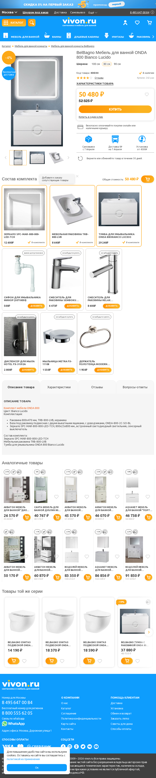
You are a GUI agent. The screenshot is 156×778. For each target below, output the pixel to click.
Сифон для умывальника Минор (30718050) (135, 235)
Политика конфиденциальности (81, 718)
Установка (117, 708)
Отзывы (99, 78)
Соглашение (68, 713)
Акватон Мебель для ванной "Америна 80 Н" (106, 510)
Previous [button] (5, 157)
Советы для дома (122, 723)
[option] (37, 101)
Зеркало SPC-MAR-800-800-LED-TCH (19, 235)
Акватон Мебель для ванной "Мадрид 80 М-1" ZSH (47, 570)
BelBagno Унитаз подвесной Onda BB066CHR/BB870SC (57, 645)
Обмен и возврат (121, 713)
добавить (143, 243)
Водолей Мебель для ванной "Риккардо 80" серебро (136, 570)
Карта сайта (68, 723)
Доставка (60, 12)
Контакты (67, 728)
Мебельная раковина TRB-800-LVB (57, 235)
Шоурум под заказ (35, 12)
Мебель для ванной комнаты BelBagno (72, 46)
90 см (117, 63)
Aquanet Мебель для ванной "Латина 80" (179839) (107, 570)
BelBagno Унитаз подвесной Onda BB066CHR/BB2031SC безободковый (95, 645)
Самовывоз (77, 12)
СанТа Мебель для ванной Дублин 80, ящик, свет (46, 510)
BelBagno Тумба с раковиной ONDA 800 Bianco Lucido (134, 645)
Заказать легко (120, 718)
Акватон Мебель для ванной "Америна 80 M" (75, 510)
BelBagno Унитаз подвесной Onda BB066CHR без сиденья (19, 645)
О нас (64, 703)
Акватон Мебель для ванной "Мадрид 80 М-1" (15, 570)
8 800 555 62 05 (18, 713)
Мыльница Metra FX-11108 (134, 299)
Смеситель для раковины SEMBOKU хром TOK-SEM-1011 (17, 299)
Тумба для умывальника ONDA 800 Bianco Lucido (95, 235)
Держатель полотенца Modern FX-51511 (18, 363)
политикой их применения (23, 759)
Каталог (6, 46)
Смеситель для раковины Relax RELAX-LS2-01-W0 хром (57, 299)
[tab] (21, 388)
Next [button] (68, 157)
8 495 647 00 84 (18, 702)
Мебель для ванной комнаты (31, 46)
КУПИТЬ (115, 109)
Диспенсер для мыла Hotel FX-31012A (96, 299)
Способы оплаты (121, 728)
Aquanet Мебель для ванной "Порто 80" (138, 510)
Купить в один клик (91, 116)
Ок (37, 767)
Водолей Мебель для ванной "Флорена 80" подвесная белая (76, 570)
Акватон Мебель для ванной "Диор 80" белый (16, 510)
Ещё (93, 12)
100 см (96, 63)
